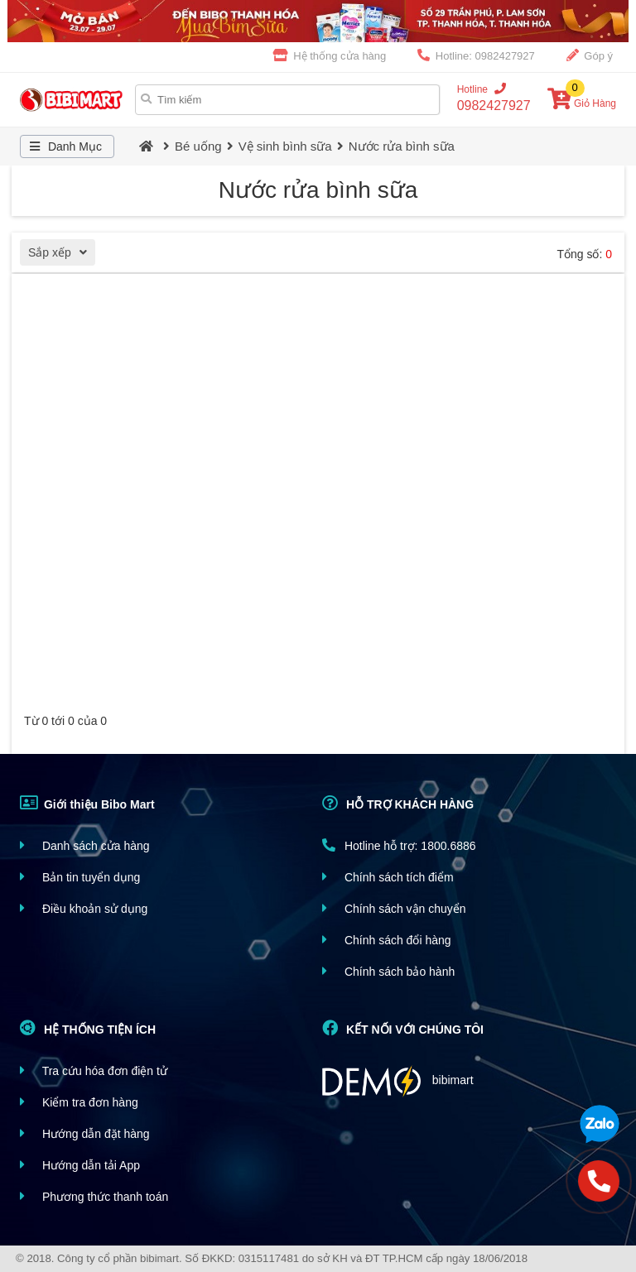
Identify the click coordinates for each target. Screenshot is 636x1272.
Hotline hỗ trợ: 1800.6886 (399, 845)
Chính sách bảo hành (388, 971)
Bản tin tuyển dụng (80, 877)
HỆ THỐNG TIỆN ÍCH (88, 1028)
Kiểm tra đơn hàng (79, 1102)
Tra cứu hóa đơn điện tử (93, 1070)
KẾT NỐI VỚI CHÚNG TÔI (403, 1028)
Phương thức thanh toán (94, 1196)
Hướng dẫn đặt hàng (85, 1133)
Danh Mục (63, 146)
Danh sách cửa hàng (85, 845)
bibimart (398, 1081)
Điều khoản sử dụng (83, 908)
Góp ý (589, 55)
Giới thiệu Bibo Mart (87, 802)
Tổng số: (584, 254)
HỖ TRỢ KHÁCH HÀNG (398, 802)
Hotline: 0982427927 (476, 55)
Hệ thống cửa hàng (330, 55)
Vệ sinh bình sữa (285, 146)
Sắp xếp (61, 254)
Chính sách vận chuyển (394, 908)
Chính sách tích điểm (388, 877)
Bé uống (198, 146)
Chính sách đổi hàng (386, 940)
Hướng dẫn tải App (80, 1165)
